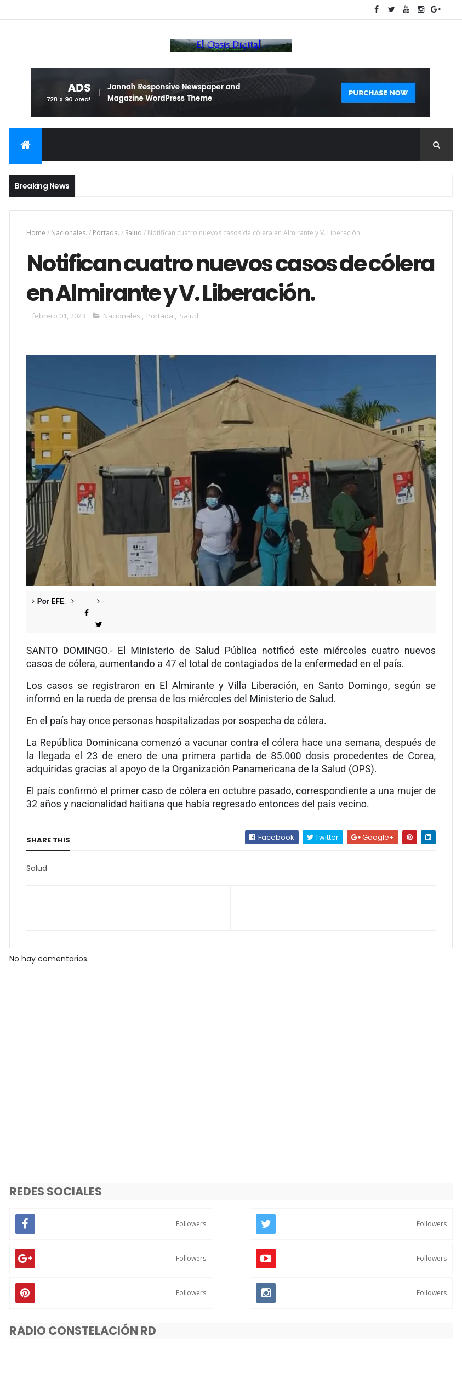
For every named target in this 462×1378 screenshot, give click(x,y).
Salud (133, 232)
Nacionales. (69, 232)
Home (35, 232)
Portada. (106, 232)
